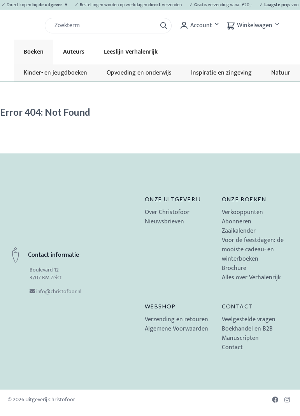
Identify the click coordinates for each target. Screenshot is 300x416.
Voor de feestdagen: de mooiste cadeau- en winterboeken (253, 249)
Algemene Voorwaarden (176, 329)
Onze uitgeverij (173, 199)
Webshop (160, 306)
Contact (237, 306)
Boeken (34, 52)
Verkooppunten (242, 212)
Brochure (234, 268)
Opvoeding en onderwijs (139, 73)
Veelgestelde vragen (248, 319)
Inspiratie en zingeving (221, 73)
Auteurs (73, 52)
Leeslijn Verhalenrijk (131, 52)
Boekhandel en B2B (247, 329)
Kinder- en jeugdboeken (55, 73)
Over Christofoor (167, 212)
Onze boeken (244, 199)
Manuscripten (240, 338)
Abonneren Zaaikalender (239, 226)
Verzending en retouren (176, 319)
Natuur (280, 73)
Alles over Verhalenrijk (251, 277)
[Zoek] (104, 25)
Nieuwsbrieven (164, 221)
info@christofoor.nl (58, 291)
